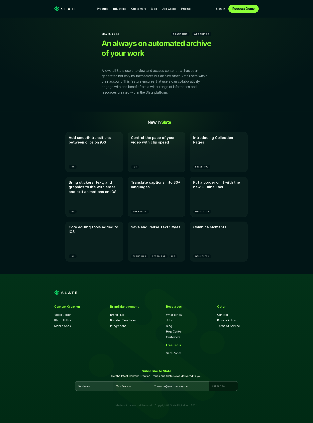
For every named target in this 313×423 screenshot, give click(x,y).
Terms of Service (228, 326)
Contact (222, 314)
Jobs (169, 320)
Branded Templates (123, 320)
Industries (120, 8)
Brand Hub (117, 314)
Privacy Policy (226, 320)
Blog (154, 8)
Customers (138, 8)
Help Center (174, 331)
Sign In (220, 8)
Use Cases (169, 8)
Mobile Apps (62, 326)
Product (102, 8)
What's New (174, 314)
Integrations (118, 326)
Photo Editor (62, 320)
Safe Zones (174, 353)
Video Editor (62, 314)
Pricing (186, 8)
